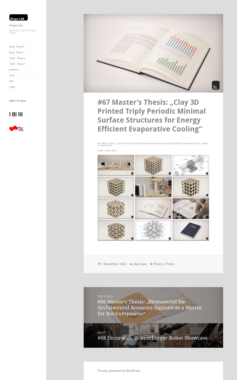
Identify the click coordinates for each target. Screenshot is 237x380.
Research (14, 69)
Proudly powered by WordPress (119, 371)
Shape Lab (15, 25)
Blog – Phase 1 (16, 52)
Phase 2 (158, 264)
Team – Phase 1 (17, 64)
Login (12, 87)
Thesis (170, 264)
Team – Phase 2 (17, 58)
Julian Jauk (140, 264)
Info (11, 81)
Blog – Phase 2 (16, 46)
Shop (12, 75)
